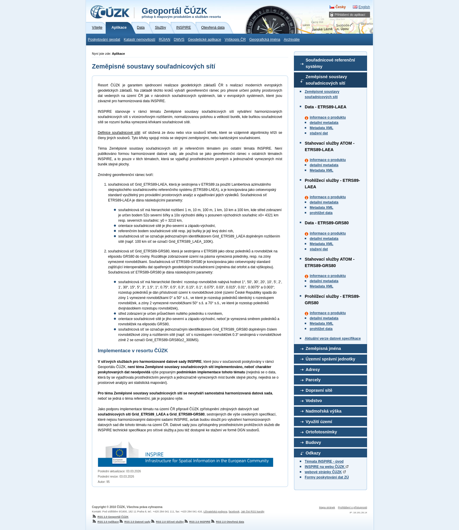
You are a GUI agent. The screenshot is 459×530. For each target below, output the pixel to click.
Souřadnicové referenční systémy (330, 63)
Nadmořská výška (323, 411)
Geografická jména (264, 39)
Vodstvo (314, 400)
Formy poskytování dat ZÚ (327, 477)
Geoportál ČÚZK (181, 12)
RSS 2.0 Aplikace (105, 521)
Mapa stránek (327, 507)
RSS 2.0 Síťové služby (167, 521)
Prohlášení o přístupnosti (352, 507)
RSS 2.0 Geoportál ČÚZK (110, 516)
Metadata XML (321, 128)
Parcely (313, 379)
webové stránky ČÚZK (323, 472)
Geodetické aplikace (204, 39)
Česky (340, 7)
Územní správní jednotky (330, 359)
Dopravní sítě (319, 390)
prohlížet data (321, 213)
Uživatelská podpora (215, 511)
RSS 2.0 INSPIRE (197, 521)
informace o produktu (328, 117)
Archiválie (292, 39)
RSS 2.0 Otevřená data (227, 521)
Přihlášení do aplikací (350, 14)
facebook (234, 511)
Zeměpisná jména (323, 348)
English (364, 7)
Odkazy (313, 453)
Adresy (313, 369)
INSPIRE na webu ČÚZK (326, 467)
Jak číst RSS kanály (252, 511)
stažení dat (319, 133)
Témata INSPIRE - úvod (324, 461)
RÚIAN (164, 39)
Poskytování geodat (104, 39)
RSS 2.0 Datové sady (134, 521)
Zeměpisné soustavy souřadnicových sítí (326, 80)
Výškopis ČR (235, 39)
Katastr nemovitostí (139, 39)
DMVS (179, 39)
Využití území (319, 421)
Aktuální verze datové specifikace (333, 338)
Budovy (313, 442)
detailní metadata (324, 123)
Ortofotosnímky (321, 432)
